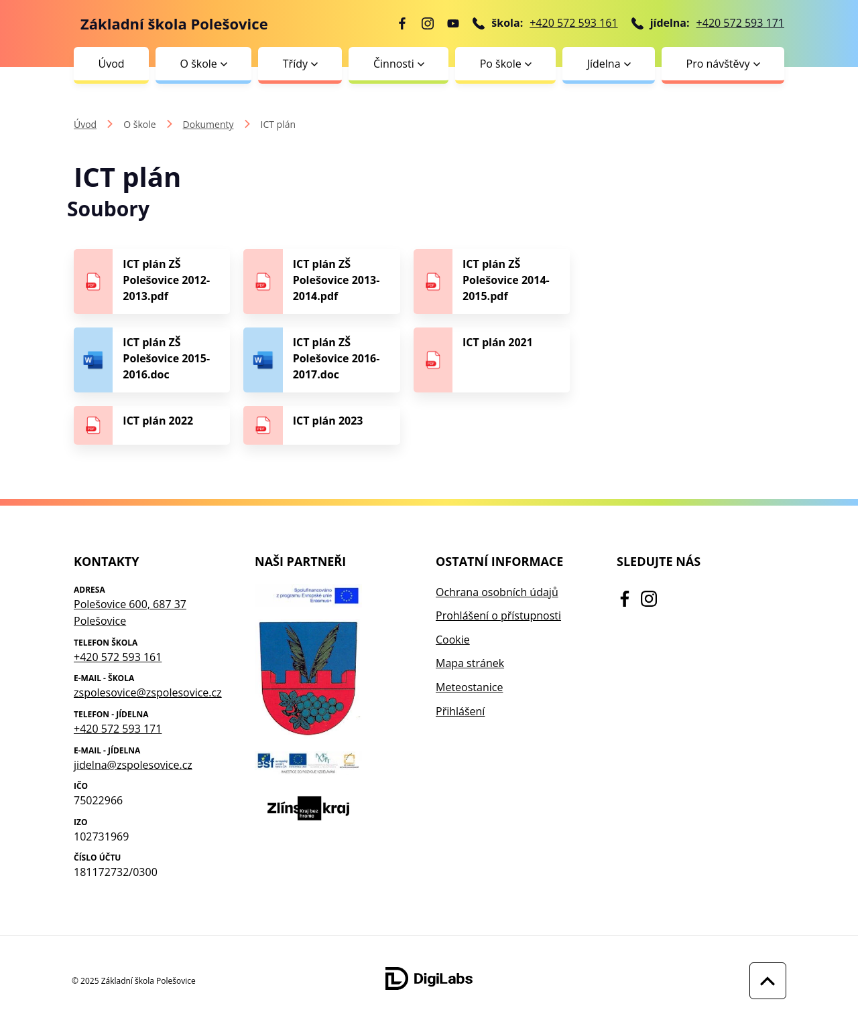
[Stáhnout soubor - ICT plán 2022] (152, 425)
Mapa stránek (470, 663)
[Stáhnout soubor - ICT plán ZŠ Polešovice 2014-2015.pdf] (492, 281)
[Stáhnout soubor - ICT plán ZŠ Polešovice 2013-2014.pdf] (321, 281)
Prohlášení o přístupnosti (498, 615)
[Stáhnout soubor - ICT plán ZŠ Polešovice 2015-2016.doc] (152, 359)
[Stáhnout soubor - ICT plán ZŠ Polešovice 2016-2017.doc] (321, 359)
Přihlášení (460, 711)
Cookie (453, 639)
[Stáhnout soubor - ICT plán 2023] (321, 425)
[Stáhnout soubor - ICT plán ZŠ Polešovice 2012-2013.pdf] (152, 281)
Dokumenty (208, 124)
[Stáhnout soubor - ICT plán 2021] (492, 359)
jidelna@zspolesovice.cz (133, 764)
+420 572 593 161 (573, 22)
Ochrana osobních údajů (497, 592)
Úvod (111, 63)
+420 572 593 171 (740, 22)
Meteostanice (469, 687)
